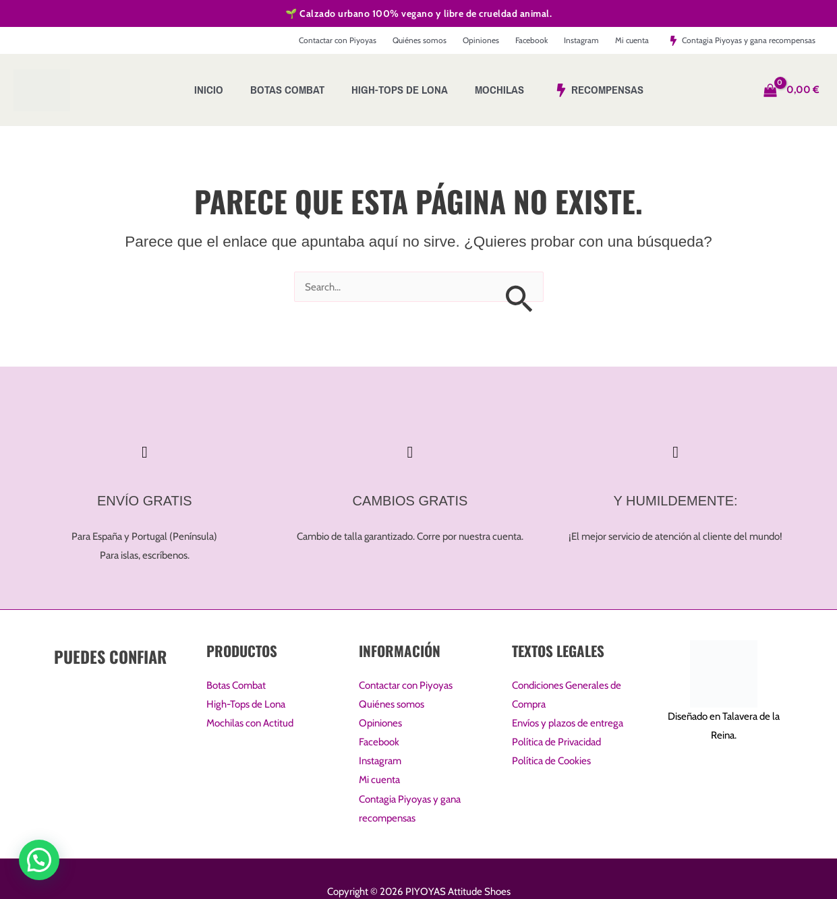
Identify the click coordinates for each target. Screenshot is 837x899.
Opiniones (380, 724)
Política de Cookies (551, 761)
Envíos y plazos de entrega (567, 724)
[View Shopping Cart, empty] (793, 90)
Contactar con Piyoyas (406, 686)
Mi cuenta (379, 780)
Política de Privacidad (556, 743)
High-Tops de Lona (245, 705)
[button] (39, 860)
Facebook (379, 743)
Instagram (380, 761)
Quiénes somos (391, 705)
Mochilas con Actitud (249, 724)
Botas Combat (236, 686)
